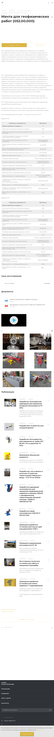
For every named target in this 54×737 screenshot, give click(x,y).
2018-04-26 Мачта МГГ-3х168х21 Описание (23, 337)
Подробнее (40, 730)
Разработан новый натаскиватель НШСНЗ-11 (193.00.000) (29, 550)
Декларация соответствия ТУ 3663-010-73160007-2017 (27, 342)
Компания (5, 693)
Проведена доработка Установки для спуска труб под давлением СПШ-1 (30, 564)
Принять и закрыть (27, 734)
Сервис (4, 682)
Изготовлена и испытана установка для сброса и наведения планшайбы (29, 601)
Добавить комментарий (27, 656)
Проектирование (7, 684)
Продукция (5, 689)
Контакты (5, 703)
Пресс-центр (6, 698)
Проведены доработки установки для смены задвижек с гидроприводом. (31, 621)
